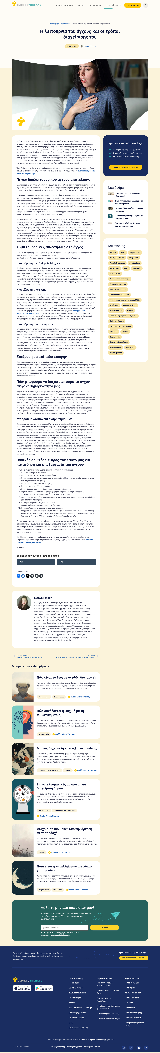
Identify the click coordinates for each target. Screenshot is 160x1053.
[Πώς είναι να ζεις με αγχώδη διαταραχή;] (111, 195)
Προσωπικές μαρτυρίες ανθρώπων (123, 317)
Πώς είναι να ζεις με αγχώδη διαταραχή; (66, 678)
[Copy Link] (32, 577)
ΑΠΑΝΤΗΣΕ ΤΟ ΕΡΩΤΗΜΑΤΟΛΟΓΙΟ (133, 959)
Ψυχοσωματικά (116, 354)
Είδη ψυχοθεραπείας (118, 290)
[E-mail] (37, 577)
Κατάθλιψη (114, 306)
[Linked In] (139, 1049)
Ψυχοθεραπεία (115, 348)
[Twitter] (28, 577)
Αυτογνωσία (114, 269)
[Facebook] (18, 577)
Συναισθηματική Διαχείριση (49, 771)
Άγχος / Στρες (65, 25)
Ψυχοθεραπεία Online (65, 6)
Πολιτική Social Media (91, 1048)
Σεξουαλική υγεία (117, 322)
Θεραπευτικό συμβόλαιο (119, 296)
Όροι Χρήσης (60, 1048)
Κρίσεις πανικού (116, 311)
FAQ (52, 1048)
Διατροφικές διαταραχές (119, 280)
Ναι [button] (21, 563)
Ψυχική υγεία (44, 735)
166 (83, 1041)
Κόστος (81, 6)
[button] (145, 6)
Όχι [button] (61, 563)
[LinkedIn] (23, 577)
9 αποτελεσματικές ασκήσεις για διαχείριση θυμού (129, 218)
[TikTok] (131, 1049)
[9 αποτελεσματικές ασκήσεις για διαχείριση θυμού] (110, 217)
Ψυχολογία (57, 891)
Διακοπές (137, 269)
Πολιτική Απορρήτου (74, 1048)
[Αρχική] (38, 981)
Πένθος (42, 853)
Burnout (113, 253)
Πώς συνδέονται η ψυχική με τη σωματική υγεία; (129, 203)
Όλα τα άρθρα (54, 25)
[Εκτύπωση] (41, 577)
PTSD (123, 253)
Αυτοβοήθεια (44, 811)
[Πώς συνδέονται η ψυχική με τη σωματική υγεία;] (110, 202)
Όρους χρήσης (61, 934)
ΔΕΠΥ (126, 269)
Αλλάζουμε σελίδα (117, 259)
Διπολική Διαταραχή (118, 285)
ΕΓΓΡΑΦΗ (104, 928)
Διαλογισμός (59, 698)
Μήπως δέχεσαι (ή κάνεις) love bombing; (67, 749)
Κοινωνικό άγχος (129, 306)
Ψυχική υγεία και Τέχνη (119, 343)
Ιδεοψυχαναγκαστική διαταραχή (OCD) (125, 301)
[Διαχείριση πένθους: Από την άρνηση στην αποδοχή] (110, 224)
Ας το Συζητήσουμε (117, 264)
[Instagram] (124, 1049)
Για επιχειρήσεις (95, 6)
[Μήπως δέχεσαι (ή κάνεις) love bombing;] (110, 210)
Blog (108, 6)
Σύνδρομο (114, 333)
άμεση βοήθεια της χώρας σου (102, 1041)
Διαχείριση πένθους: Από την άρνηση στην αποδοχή (127, 225)
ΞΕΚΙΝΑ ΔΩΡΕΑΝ (132, 6)
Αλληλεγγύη (133, 259)
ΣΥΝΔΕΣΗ (118, 6)
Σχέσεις (68, 771)
